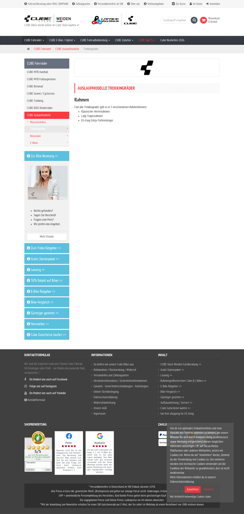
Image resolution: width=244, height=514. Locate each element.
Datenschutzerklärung (105, 397)
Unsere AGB (100, 408)
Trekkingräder (37, 129)
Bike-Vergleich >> (40, 302)
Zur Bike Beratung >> (42, 156)
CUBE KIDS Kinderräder (40, 108)
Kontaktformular (34, 400)
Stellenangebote (154, 3)
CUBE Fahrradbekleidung (95, 40)
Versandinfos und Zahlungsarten (111, 375)
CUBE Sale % (147, 40)
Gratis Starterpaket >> (43, 259)
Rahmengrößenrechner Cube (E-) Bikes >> (183, 381)
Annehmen (193, 489)
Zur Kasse (181, 3)
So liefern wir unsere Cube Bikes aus (114, 364)
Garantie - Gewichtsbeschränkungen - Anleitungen (121, 386)
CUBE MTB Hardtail (37, 72)
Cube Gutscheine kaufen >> (46, 335)
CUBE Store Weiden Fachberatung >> (180, 364)
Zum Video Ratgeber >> (44, 248)
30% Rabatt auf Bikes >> (44, 280)
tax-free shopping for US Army (177, 413)
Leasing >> (36, 270)
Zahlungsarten (81, 3)
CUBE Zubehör (124, 40)
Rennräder (35, 136)
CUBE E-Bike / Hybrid (62, 40)
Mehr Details (47, 236)
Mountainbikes (38, 122)
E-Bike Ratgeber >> (41, 291)
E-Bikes (34, 143)
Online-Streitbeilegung (106, 392)
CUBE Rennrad (35, 86)
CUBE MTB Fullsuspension (41, 79)
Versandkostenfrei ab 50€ (108, 3)
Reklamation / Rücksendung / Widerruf (115, 370)
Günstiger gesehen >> (43, 313)
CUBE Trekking (35, 101)
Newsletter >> (38, 324)
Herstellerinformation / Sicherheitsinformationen (120, 381)
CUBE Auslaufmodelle (67, 49)
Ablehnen (208, 489)
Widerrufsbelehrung (104, 403)
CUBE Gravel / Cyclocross (41, 93)
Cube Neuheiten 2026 (172, 40)
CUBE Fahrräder (34, 40)
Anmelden (215, 3)
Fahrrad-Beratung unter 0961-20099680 (46, 3)
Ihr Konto (197, 3)
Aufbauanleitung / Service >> (176, 403)
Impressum (99, 413)
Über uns (133, 3)
